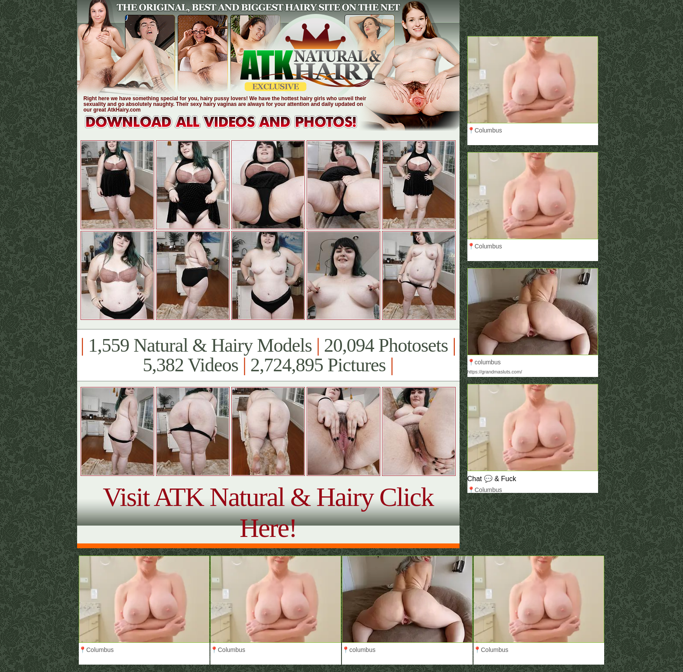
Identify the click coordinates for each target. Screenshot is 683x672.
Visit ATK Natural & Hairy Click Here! (268, 512)
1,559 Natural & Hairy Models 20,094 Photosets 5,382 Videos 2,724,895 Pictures (268, 355)
